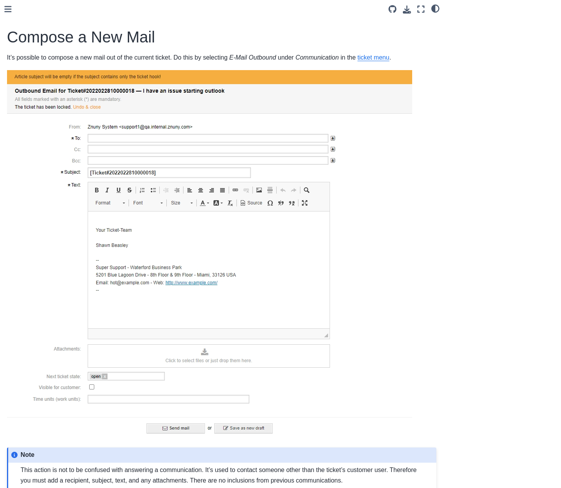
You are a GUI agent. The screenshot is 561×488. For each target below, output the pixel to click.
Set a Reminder (48, 237)
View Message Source (57, 287)
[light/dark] (435, 8)
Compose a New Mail (57, 76)
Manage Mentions (51, 361)
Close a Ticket (46, 39)
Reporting (35, 447)
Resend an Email (50, 101)
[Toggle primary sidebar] (129, 9)
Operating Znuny (37, 472)
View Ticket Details (52, 373)
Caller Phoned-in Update (59, 249)
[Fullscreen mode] (421, 9)
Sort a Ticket (44, 188)
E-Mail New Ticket (51, 88)
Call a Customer (49, 262)
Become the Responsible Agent (68, 324)
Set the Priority (47, 311)
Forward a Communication (62, 113)
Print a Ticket (45, 299)
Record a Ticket (48, 274)
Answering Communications (63, 51)
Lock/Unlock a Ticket (54, 150)
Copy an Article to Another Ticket (69, 212)
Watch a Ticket (47, 348)
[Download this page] (407, 9)
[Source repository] (392, 9)
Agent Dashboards (46, 435)
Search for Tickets (51, 336)
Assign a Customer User (59, 64)
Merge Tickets (46, 175)
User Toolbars (40, 398)
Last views (36, 410)
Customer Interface (40, 459)
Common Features (52, 14)
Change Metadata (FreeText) (65, 126)
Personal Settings (45, 422)
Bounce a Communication (61, 27)
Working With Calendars (53, 385)
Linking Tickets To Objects (61, 163)
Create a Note (46, 200)
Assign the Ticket (50, 225)
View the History (49, 138)
